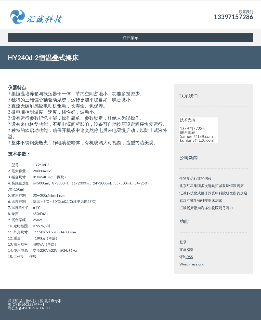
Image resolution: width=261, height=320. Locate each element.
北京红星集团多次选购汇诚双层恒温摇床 (211, 185)
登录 (183, 242)
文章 (186, 249)
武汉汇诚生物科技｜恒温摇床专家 (34, 301)
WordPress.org (191, 264)
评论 (186, 257)
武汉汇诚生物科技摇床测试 (200, 200)
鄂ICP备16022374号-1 (28, 304)
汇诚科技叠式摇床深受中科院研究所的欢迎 (213, 193)
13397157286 (233, 16)
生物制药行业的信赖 (195, 178)
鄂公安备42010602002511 (31, 308)
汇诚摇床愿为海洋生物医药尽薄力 (206, 208)
